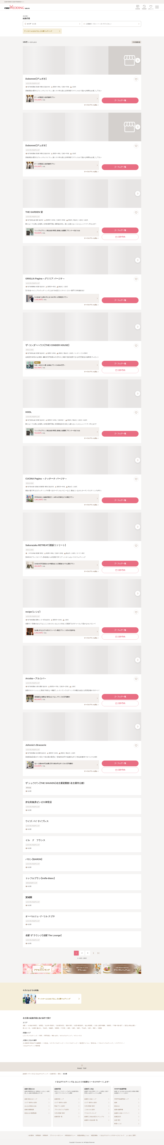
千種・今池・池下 (117, 1025)
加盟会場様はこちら (83, 1135)
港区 (73, 1028)
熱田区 (109, 1025)
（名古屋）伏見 (60, 1025)
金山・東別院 (88, 1025)
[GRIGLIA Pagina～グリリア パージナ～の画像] (82, 260)
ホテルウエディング (66, 1035)
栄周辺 (41, 1025)
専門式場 (47, 1035)
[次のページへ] (93, 953)
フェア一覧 (120, 100)
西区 (94, 1028)
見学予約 (120, 237)
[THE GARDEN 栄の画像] (82, 193)
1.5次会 (46, 1043)
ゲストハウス (78, 1035)
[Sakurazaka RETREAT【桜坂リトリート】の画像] (82, 527)
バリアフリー (119, 1043)
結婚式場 (53, 1074)
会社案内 (31, 1135)
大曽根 (100, 1028)
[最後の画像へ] (137, 60)
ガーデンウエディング (56, 1043)
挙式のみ (93, 1043)
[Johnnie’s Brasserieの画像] (82, 726)
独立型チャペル (84, 1043)
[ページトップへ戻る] (82, 1066)
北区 (89, 1028)
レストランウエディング (30, 1035)
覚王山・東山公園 (130, 1025)
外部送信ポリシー (70, 1135)
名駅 (24, 1025)
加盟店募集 (94, 1135)
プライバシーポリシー (56, 1135)
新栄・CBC (69, 1025)
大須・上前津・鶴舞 (99, 1025)
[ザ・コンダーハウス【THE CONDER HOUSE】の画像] (82, 326)
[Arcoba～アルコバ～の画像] (82, 660)
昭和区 (57, 1028)
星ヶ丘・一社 (26, 1028)
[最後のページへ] (98, 953)
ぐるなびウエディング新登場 (31, 1046)
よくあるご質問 (130, 1135)
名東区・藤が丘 (36, 1028)
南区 (78, 1028)
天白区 (45, 1028)
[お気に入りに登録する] (136, 79)
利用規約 (38, 1135)
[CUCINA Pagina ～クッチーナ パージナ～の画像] (82, 460)
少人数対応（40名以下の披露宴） (32, 1043)
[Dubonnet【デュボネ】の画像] (82, 60)
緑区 (69, 1028)
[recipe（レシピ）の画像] (82, 593)
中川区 (63, 1028)
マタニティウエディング (105, 1043)
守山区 (84, 1028)
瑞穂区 (51, 1028)
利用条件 (45, 1135)
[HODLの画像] (82, 393)
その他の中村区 (32, 1025)
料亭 (40, 1035)
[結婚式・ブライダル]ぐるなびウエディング (35, 1074)
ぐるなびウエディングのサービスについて (111, 1135)
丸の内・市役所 (49, 1025)
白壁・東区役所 (78, 1025)
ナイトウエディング (71, 1043)
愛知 (59, 1074)
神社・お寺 (55, 1035)
